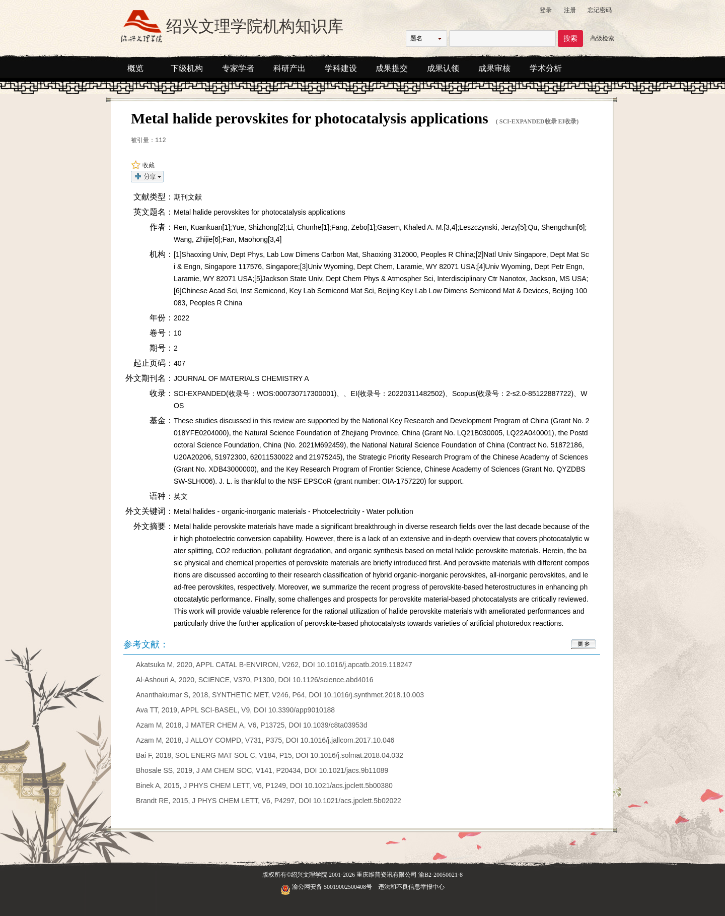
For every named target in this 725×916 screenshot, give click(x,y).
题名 (416, 38)
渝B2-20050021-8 (440, 874)
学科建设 (341, 68)
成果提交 (392, 68)
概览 (135, 68)
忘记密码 (600, 10)
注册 (570, 10)
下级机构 (187, 68)
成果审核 (494, 68)
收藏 (143, 165)
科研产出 (289, 68)
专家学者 (238, 68)
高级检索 (602, 38)
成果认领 (443, 68)
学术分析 (546, 68)
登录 (546, 10)
